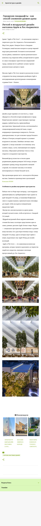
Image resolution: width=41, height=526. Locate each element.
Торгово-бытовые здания (11, 455)
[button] (3, 33)
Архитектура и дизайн (13, 3)
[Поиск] (38, 3)
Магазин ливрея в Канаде (20, 442)
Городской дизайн (20, 21)
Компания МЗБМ (7, 181)
